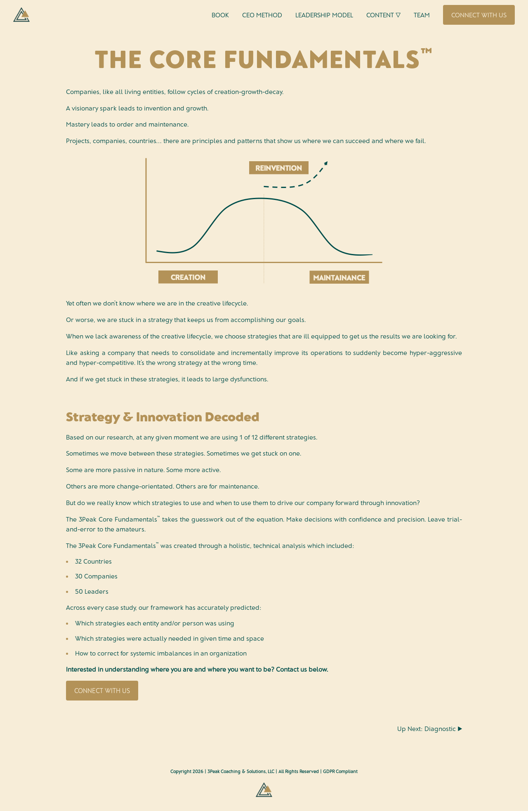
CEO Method (262, 15)
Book (220, 15)
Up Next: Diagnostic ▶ (429, 728)
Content (383, 15)
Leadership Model (324, 15)
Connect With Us (479, 15)
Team (422, 15)
